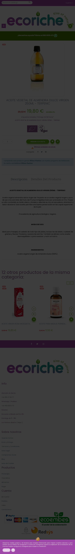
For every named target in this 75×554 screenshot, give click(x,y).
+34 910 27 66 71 (8, 397)
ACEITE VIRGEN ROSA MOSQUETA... (16, 324)
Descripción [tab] (19, 179)
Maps (19, 422)
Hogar (4, 486)
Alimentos (5, 482)
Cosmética (6, 478)
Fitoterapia (6, 474)
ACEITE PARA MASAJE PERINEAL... (53, 324)
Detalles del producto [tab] (46, 179)
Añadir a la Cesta (37, 142)
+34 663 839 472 (8, 406)
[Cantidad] (7, 141)
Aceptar (6, 550)
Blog (3, 459)
